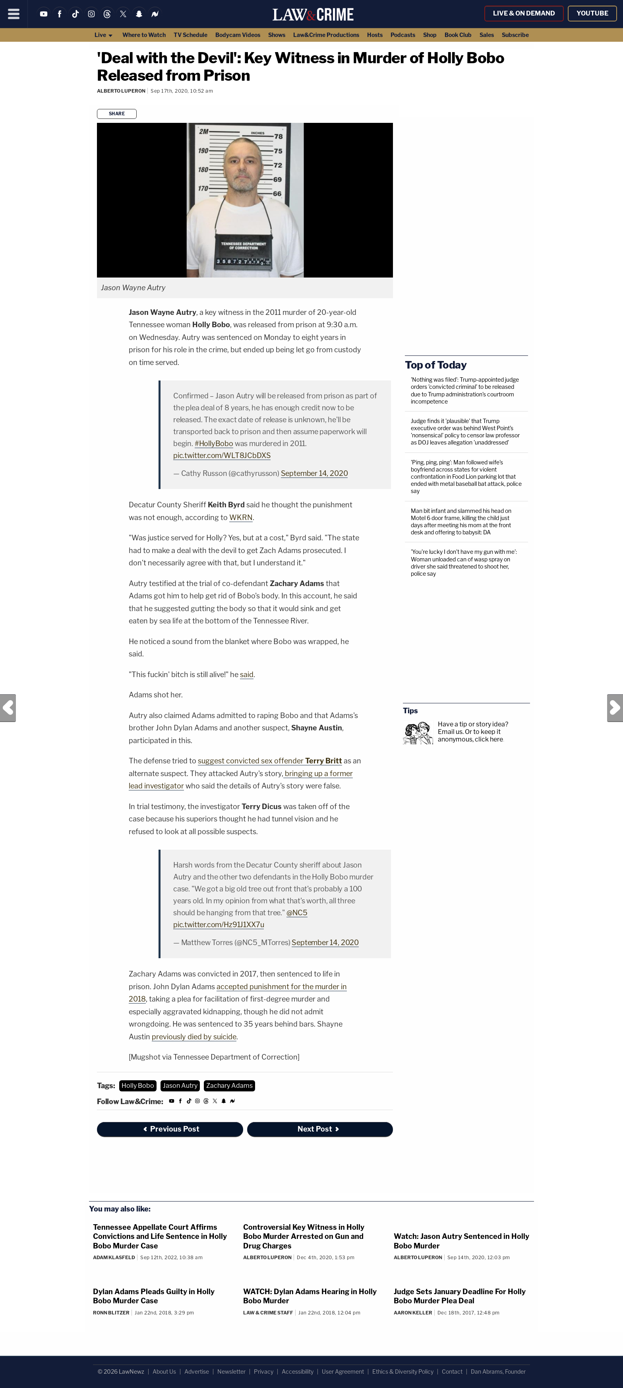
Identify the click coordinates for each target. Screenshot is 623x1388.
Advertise (196, 1371)
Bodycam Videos (237, 34)
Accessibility (297, 1371)
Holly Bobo (138, 1085)
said (246, 674)
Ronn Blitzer (111, 1313)
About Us (164, 1371)
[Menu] (14, 14)
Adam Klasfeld (114, 1257)
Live (104, 34)
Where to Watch (144, 34)
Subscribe (515, 34)
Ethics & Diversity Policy (402, 1371)
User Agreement (343, 1371)
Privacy (263, 1371)
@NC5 (297, 913)
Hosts (375, 34)
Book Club (458, 34)
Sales (487, 34)
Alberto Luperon (121, 91)
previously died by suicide (194, 1037)
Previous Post (8, 708)
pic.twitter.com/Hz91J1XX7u (218, 924)
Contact (452, 1371)
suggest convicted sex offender (270, 761)
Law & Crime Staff (268, 1313)
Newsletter (231, 1371)
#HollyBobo (214, 443)
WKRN (241, 517)
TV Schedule (190, 34)
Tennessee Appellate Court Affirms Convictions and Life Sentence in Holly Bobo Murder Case (160, 1236)
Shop (430, 34)
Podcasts (403, 34)
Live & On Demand (524, 13)
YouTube (592, 13)
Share (117, 113)
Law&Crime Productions (326, 34)
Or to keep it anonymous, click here (470, 735)
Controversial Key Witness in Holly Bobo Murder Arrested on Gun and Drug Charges (303, 1236)
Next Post (615, 708)
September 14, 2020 (314, 473)
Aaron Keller (413, 1313)
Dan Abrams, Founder (498, 1371)
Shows (276, 34)
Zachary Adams (229, 1085)
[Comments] (98, 101)
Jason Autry (180, 1085)
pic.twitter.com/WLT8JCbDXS (222, 455)
